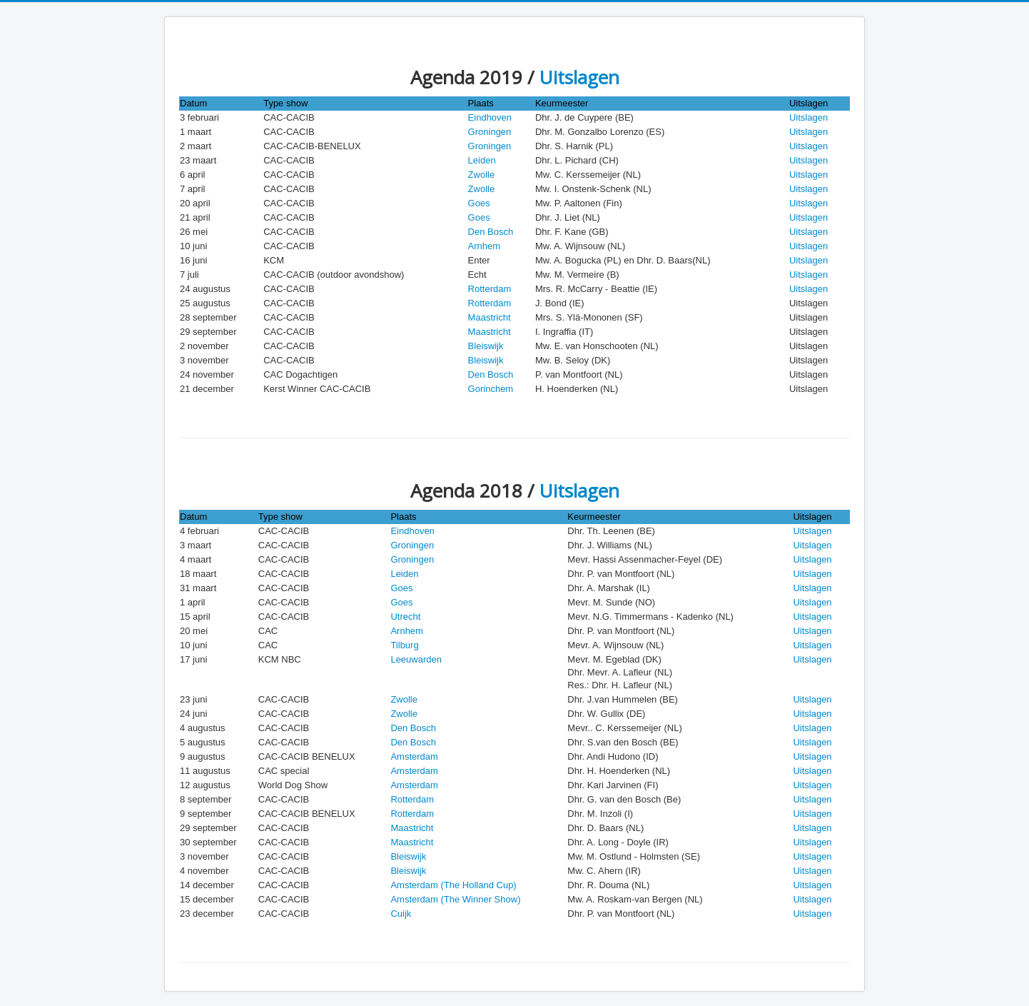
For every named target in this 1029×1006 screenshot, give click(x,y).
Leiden (482, 160)
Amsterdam (413, 756)
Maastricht (489, 317)
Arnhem (484, 246)
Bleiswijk (486, 346)
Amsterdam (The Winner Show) (455, 899)
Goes (479, 203)
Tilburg (404, 645)
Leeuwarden (416, 659)
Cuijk (400, 913)
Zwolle (481, 174)
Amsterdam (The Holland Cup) (453, 885)
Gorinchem (491, 388)
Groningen (490, 131)
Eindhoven (490, 117)
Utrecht (405, 616)
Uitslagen (579, 77)
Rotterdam (490, 288)
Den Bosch (491, 231)
